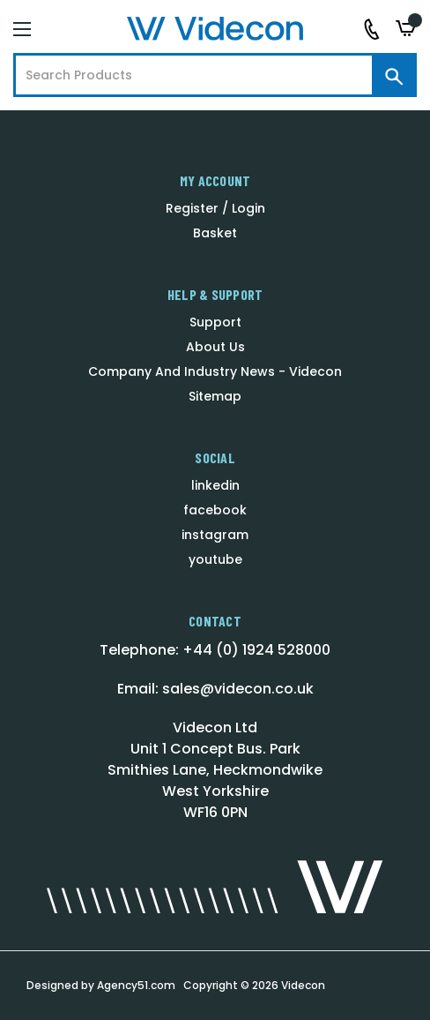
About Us (215, 347)
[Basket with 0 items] (406, 28)
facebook (215, 510)
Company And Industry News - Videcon (215, 371)
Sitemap (215, 396)
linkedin (215, 485)
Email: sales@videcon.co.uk (215, 689)
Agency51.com (136, 985)
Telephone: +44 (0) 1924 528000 (215, 650)
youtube (215, 559)
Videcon (303, 985)
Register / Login (215, 208)
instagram (215, 535)
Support (215, 322)
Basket (215, 233)
